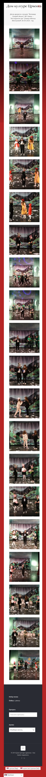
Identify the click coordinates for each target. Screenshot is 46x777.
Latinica (17, 701)
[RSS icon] (24, 758)
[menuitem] (12, 768)
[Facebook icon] (22, 758)
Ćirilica (11, 701)
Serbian (9, 775)
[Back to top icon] (23, 748)
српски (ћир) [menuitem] (13, 768)
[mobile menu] (39, 6)
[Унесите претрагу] (23, 714)
